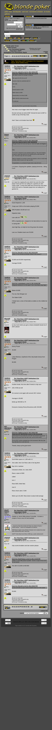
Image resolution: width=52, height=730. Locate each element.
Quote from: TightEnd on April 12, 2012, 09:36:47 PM (24, 432)
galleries (7, 14)
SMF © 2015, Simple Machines (32, 621)
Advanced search (16, 36)
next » (46, 52)
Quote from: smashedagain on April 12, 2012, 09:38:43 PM (26, 283)
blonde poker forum (12, 46)
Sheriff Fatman (6, 510)
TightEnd (7, 66)
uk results (47, 11)
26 (24, 56)
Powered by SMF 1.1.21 (18, 621)
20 (12, 56)
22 (16, 56)
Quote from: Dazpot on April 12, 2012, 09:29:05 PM (24, 142)
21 (14, 56)
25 (23, 56)
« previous (45, 51)
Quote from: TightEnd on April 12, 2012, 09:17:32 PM (25, 73)
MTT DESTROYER (8, 427)
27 (26, 56)
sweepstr (7, 176)
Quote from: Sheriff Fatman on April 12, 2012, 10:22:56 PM (26, 559)
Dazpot (6, 134)
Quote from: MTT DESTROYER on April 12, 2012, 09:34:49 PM (27, 434)
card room (25, 11)
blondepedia (17, 11)
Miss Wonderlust (37, 28)
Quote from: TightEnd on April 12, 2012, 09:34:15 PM (24, 140)
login (17, 18)
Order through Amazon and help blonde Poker (36, 18)
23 (18, 56)
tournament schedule (36, 11)
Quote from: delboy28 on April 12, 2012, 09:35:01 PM (25, 72)
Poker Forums (11, 47)
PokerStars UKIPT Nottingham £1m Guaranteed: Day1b (15, 51)
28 (28, 56)
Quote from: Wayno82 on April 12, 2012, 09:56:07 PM (25, 586)
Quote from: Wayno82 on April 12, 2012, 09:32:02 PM (25, 252)
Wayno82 (7, 318)
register (6, 19)
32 (31, 56)
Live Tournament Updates (17, 49)
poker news (8, 11)
